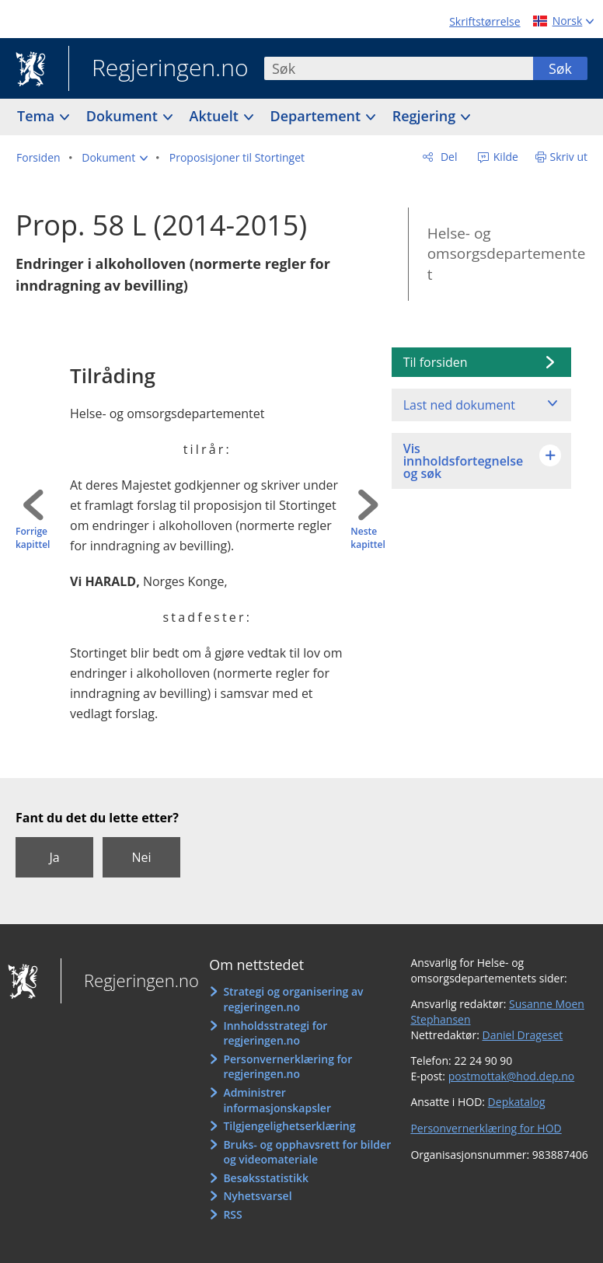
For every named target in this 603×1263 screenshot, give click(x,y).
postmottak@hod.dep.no (511, 1076)
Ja (54, 857)
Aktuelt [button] (216, 115)
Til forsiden (435, 362)
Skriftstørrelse (484, 21)
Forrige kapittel (33, 538)
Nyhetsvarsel (257, 1195)
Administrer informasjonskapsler (277, 1100)
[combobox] (398, 68)
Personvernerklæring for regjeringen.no (287, 1067)
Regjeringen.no (158, 69)
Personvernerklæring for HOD (485, 1128)
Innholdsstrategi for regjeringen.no (275, 1033)
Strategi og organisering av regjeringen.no (293, 999)
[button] (115, 158)
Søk (560, 68)
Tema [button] (37, 115)
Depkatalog (516, 1101)
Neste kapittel (367, 538)
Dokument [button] (124, 115)
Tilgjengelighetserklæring (289, 1125)
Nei (141, 857)
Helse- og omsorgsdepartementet (506, 253)
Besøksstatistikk (265, 1178)
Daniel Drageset (523, 1034)
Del (447, 156)
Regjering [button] (425, 115)
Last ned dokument (459, 404)
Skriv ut (569, 156)
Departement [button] (317, 115)
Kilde (504, 156)
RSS (232, 1214)
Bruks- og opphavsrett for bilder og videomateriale (307, 1152)
